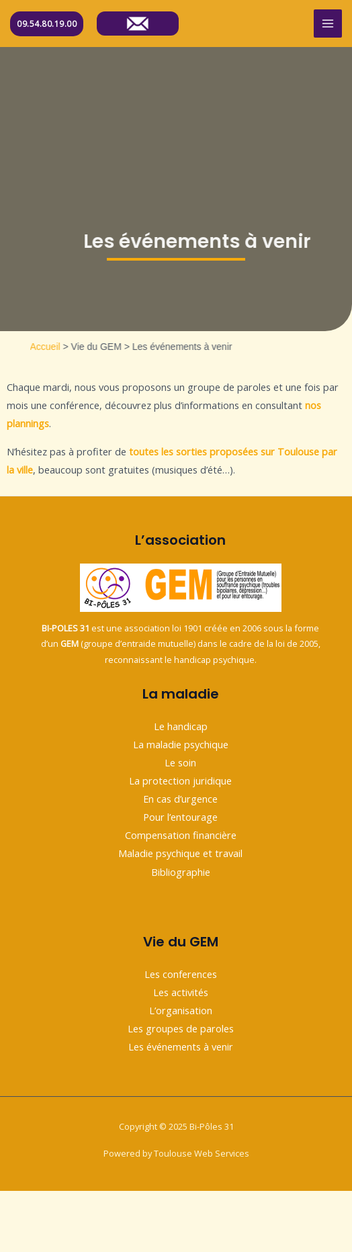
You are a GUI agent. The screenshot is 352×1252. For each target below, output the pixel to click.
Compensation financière (180, 835)
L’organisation (180, 1010)
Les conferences (180, 974)
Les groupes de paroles (181, 1028)
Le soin (180, 762)
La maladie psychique (180, 744)
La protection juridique (180, 780)
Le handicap (181, 726)
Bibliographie (180, 872)
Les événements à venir (180, 1046)
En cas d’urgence (180, 798)
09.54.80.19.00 (47, 24)
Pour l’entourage (180, 816)
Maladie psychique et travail (180, 853)
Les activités (180, 992)
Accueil (61, 346)
